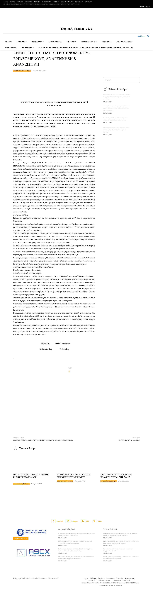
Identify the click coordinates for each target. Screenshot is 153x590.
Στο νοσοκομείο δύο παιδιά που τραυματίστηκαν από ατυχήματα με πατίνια (118, 550)
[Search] (137, 80)
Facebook (60, 521)
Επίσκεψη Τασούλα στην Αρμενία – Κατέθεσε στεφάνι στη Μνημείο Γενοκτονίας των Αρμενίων (75, 542)
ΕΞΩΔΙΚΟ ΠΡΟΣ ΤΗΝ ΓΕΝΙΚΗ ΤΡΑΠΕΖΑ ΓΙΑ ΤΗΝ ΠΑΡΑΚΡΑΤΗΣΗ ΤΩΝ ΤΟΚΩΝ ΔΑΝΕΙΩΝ (43, 440)
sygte (70, 368)
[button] (144, 36)
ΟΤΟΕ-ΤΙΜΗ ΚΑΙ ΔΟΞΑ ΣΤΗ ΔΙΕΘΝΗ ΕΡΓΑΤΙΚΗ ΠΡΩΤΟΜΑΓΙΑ (31, 477)
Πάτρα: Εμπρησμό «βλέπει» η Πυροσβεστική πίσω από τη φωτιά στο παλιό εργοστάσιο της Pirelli (121, 558)
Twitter (100, 521)
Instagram (75, 521)
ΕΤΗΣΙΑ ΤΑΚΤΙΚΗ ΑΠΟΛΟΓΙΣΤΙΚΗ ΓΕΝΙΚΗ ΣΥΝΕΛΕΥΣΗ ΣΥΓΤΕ (73, 476)
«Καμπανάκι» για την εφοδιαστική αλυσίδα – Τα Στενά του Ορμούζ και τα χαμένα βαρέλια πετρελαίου (120, 534)
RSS (87, 521)
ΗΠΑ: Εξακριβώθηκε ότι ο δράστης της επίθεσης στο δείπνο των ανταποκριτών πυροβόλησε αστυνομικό (76, 558)
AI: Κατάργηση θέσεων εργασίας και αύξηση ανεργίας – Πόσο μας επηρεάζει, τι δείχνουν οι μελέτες (116, 96)
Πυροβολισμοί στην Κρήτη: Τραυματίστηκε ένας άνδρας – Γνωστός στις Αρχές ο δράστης (116, 129)
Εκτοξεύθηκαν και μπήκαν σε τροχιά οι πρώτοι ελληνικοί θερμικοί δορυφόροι (115, 119)
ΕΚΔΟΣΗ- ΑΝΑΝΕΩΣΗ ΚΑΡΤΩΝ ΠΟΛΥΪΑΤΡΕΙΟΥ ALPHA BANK (116, 476)
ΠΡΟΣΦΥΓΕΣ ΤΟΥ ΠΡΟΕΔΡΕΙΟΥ (129, 440)
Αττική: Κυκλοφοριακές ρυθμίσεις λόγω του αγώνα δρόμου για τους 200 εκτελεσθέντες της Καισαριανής (116, 108)
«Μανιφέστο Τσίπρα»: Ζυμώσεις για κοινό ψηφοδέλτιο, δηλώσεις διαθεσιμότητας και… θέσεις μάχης (76, 534)
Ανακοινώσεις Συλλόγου (22, 71)
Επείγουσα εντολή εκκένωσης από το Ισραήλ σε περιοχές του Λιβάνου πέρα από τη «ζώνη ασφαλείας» (75, 550)
